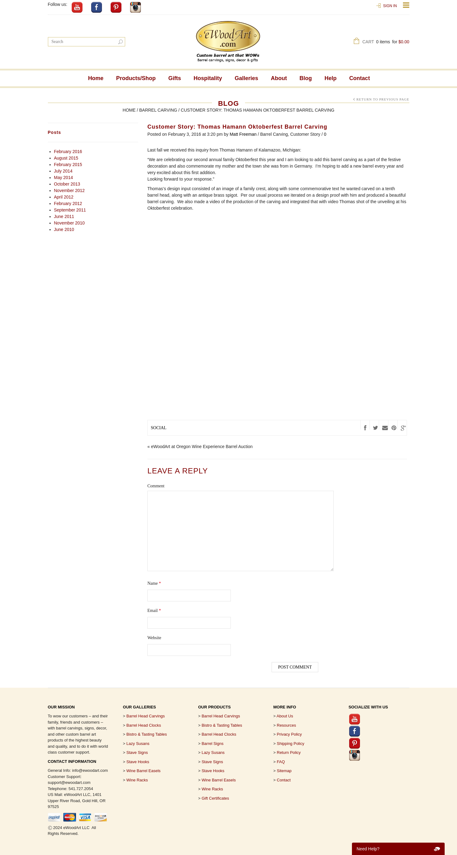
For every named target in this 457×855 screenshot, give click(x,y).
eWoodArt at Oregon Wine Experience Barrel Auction (202, 446)
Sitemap (284, 770)
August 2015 (66, 158)
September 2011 (70, 209)
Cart (385, 42)
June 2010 (64, 229)
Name (154, 583)
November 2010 (69, 222)
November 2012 (69, 190)
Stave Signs (137, 752)
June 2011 (64, 216)
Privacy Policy (289, 734)
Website (154, 637)
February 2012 (68, 203)
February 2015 (68, 164)
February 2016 (68, 151)
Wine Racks (137, 780)
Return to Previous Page (382, 99)
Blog (305, 78)
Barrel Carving (158, 110)
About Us (285, 716)
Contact (359, 78)
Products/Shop (136, 78)
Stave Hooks (137, 761)
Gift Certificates (215, 798)
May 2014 (63, 177)
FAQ (281, 761)
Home (96, 78)
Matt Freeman (243, 134)
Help (330, 78)
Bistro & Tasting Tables (146, 734)
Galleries (246, 78)
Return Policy (289, 752)
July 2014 (63, 171)
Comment (155, 486)
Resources (286, 725)
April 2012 (64, 197)
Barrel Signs (212, 743)
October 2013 (67, 184)
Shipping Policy (290, 743)
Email (154, 610)
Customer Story (305, 134)
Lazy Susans (137, 743)
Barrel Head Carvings (220, 716)
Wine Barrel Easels (143, 770)
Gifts (174, 78)
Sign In (390, 6)
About (279, 78)
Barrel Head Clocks (218, 734)
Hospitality (208, 78)
